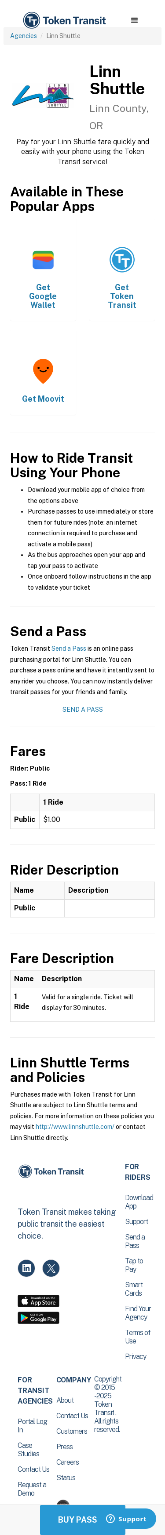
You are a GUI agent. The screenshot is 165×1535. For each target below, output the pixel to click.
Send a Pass (68, 648)
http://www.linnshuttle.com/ (75, 1126)
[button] (134, 20)
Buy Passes (82, 1519)
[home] (64, 20)
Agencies (23, 35)
